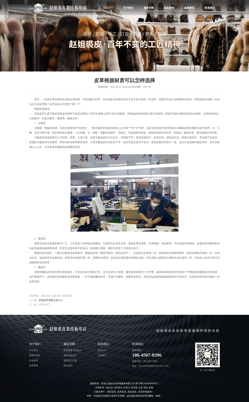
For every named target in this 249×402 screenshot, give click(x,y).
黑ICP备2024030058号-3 (146, 383)
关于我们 (128, 8)
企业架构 (33, 360)
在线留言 (102, 355)
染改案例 (169, 8)
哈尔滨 (109, 387)
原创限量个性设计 (72, 350)
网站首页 (108, 8)
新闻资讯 (189, 8)
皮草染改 (121, 392)
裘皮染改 (111, 392)
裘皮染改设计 (70, 355)
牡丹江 (126, 387)
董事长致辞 (34, 355)
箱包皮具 (68, 365)
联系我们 (210, 8)
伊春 (151, 387)
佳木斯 (134, 387)
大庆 (140, 387)
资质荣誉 (33, 365)
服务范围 (149, 8)
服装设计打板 (70, 360)
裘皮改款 (132, 392)
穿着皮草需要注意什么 (51, 300)
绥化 (146, 387)
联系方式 (102, 350)
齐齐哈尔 (118, 387)
